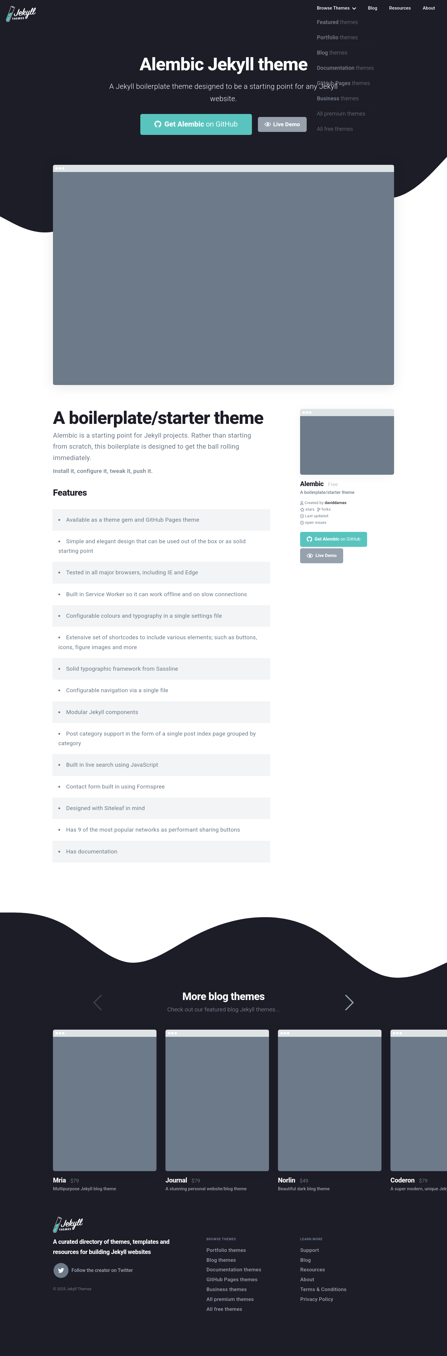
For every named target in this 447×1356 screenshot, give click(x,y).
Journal (176, 1180)
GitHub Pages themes (232, 1279)
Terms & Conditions (323, 1289)
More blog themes (223, 996)
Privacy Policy (316, 1299)
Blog (372, 8)
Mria (59, 1180)
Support (309, 1250)
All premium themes (230, 1299)
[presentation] (349, 1002)
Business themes (226, 1289)
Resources (400, 8)
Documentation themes (233, 1270)
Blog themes (221, 1260)
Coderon (402, 1180)
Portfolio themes (226, 1250)
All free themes (224, 1309)
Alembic (311, 484)
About (429, 8)
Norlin (286, 1180)
